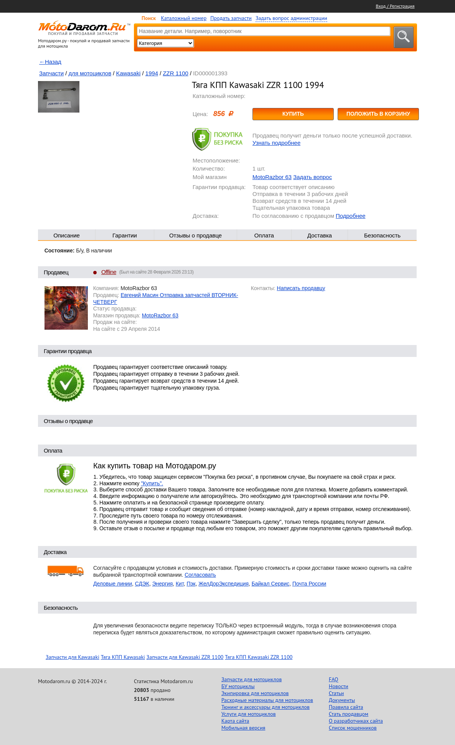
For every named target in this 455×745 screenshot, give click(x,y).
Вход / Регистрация (395, 6)
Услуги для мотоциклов (248, 713)
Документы (342, 700)
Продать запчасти (231, 18)
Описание (66, 235)
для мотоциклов (90, 73)
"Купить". (152, 483)
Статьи (336, 693)
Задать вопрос (312, 177)
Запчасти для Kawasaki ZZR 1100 (185, 657)
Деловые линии (112, 584)
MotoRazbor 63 (272, 177)
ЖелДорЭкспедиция (223, 584)
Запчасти (51, 73)
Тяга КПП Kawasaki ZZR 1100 (258, 657)
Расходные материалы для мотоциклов (267, 700)
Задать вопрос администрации (291, 18)
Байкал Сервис (271, 584)
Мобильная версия (243, 727)
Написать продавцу (301, 288)
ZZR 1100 (175, 73)
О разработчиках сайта (356, 720)
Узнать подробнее (276, 142)
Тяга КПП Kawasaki (123, 657)
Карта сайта (235, 720)
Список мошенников (353, 727)
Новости (338, 686)
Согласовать (200, 575)
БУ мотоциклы (238, 686)
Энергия (162, 584)
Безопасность (382, 235)
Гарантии (124, 235)
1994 (151, 73)
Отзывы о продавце (195, 235)
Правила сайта (346, 707)
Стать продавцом (348, 713)
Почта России (309, 584)
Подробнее (350, 215)
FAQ (333, 679)
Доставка (319, 235)
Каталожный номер (184, 18)
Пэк (190, 584)
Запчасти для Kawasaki (72, 657)
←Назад (50, 61)
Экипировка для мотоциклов (255, 693)
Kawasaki (128, 73)
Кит (180, 584)
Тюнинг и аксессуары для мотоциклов (265, 707)
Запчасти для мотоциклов (251, 679)
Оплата (264, 235)
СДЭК (142, 584)
